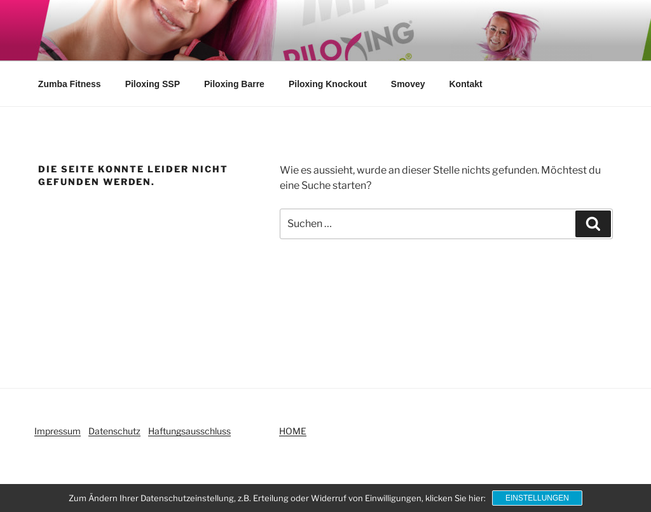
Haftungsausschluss (189, 431)
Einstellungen (537, 498)
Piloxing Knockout (328, 84)
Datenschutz (114, 431)
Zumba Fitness (69, 84)
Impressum (57, 431)
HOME (292, 431)
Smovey (408, 84)
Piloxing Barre (234, 84)
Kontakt (466, 84)
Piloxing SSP (152, 84)
